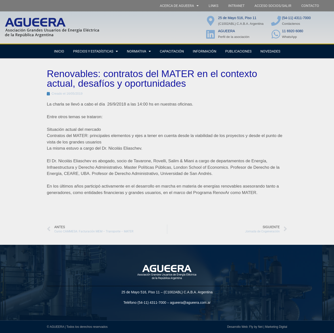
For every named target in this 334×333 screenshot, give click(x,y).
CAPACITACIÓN (172, 51)
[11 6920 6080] (276, 34)
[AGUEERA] (211, 34)
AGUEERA (226, 31)
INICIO (59, 51)
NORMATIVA (139, 51)
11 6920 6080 (292, 31)
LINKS (213, 6)
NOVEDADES (270, 51)
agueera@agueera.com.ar (190, 303)
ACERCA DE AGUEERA (179, 5)
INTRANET (236, 6)
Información (204, 51)
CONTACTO (310, 6)
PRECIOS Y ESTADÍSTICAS (95, 51)
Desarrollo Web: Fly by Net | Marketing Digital (257, 327)
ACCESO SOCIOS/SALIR (272, 6)
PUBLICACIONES (238, 51)
